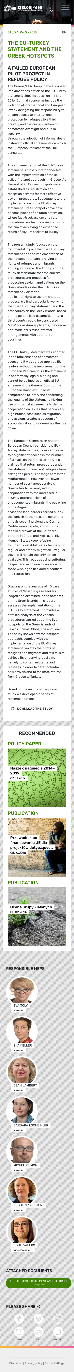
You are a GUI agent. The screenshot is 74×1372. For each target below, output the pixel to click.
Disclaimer (15, 1363)
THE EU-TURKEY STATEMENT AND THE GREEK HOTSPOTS (38, 1283)
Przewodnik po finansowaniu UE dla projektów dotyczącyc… (31, 843)
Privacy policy (33, 1363)
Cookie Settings (54, 1363)
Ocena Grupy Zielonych (31, 907)
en (64, 32)
